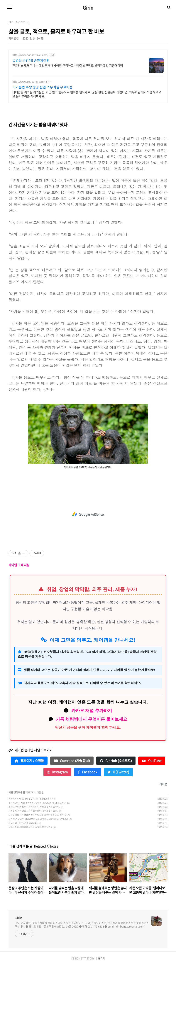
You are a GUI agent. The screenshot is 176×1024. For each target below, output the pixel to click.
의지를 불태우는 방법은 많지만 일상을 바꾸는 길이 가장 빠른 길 (37, 873)
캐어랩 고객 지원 (19, 624)
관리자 (101, 1017)
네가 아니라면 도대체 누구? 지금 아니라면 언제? (31, 857)
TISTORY (89, 1017)
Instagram (57, 830)
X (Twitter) (118, 830)
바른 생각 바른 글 (17, 851)
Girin (88, 7)
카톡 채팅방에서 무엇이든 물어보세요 (91, 778)
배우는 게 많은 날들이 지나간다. (23, 881)
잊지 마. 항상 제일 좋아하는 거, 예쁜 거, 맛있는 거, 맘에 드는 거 (37, 861)
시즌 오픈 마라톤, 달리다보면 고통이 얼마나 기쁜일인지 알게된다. (38, 877)
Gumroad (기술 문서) (72, 819)
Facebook (87, 830)
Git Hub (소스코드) (116, 819)
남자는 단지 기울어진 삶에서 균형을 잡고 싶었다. (31, 886)
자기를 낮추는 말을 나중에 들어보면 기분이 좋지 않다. (33, 869)
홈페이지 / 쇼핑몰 (29, 819)
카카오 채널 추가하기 (91, 769)
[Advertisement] (88, 79)
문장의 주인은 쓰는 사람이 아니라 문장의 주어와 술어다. (34, 865)
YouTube (152, 819)
